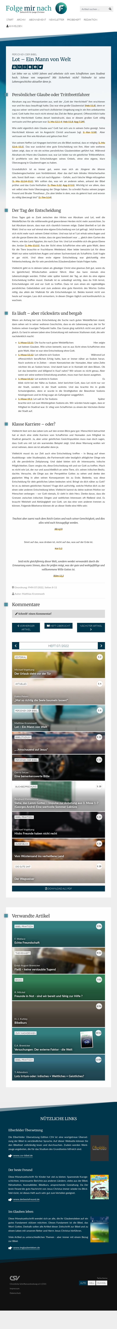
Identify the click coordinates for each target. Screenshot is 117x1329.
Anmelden (14, 26)
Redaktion (90, 19)
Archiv (21, 19)
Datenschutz (15, 1311)
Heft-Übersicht (58, 625)
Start (9, 19)
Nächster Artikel (91, 627)
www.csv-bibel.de (23, 1174)
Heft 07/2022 (58, 646)
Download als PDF (58, 899)
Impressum (15, 1307)
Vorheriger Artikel (26, 627)
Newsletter (56, 19)
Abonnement (37, 19)
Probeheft (74, 19)
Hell (91, 1301)
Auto (83, 1301)
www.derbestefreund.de (26, 1218)
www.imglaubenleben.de (26, 1266)
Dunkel (101, 1301)
